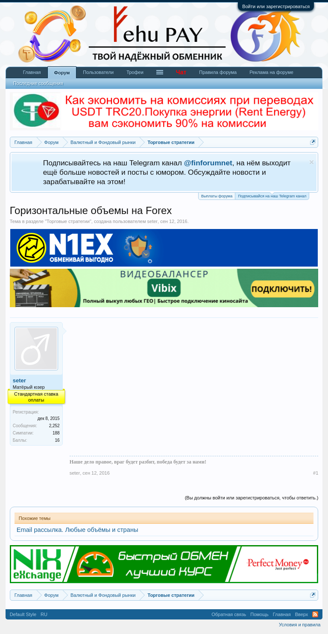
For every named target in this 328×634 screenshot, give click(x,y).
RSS (315, 614)
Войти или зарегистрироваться (276, 6)
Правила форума (218, 72)
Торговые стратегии (68, 221)
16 (57, 440)
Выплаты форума (216, 196)
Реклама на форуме (271, 72)
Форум (62, 72)
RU (44, 614)
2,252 (54, 425)
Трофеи (135, 72)
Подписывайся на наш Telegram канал (272, 195)
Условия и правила (299, 624)
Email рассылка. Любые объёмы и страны (77, 529)
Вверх (301, 614)
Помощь (259, 614)
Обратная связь (228, 614)
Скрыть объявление (311, 162)
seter (152, 221)
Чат (181, 72)
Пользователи (98, 72)
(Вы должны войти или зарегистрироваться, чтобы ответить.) (252, 497)
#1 (315, 473)
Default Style (23, 614)
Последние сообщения (38, 83)
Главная (32, 72)
